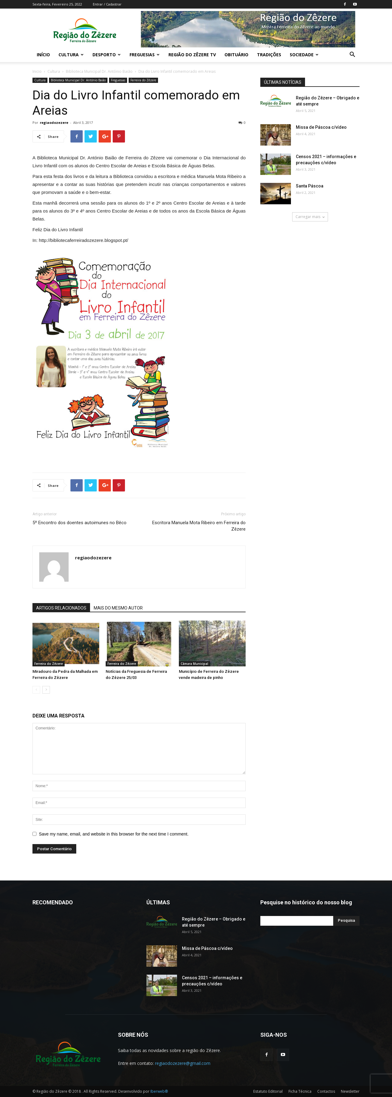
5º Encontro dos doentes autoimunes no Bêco (79, 522)
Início (43, 54)
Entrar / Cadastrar (107, 4)
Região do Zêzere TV (192, 54)
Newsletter (350, 1091)
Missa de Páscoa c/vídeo (321, 127)
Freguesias (145, 54)
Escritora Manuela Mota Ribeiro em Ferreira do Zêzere (199, 526)
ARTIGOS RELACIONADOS (61, 608)
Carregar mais (310, 216)
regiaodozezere (54, 122)
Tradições (269, 54)
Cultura (71, 54)
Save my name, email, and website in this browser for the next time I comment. (114, 834)
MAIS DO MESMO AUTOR (118, 608)
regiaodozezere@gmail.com (182, 1063)
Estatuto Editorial (268, 1091)
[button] (352, 55)
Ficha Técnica (299, 1091)
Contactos (326, 1091)
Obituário (236, 54)
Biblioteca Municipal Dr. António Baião (99, 71)
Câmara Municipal (194, 664)
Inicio (37, 71)
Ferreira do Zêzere (143, 80)
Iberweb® (159, 1091)
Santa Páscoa (309, 185)
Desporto (106, 54)
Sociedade (304, 54)
